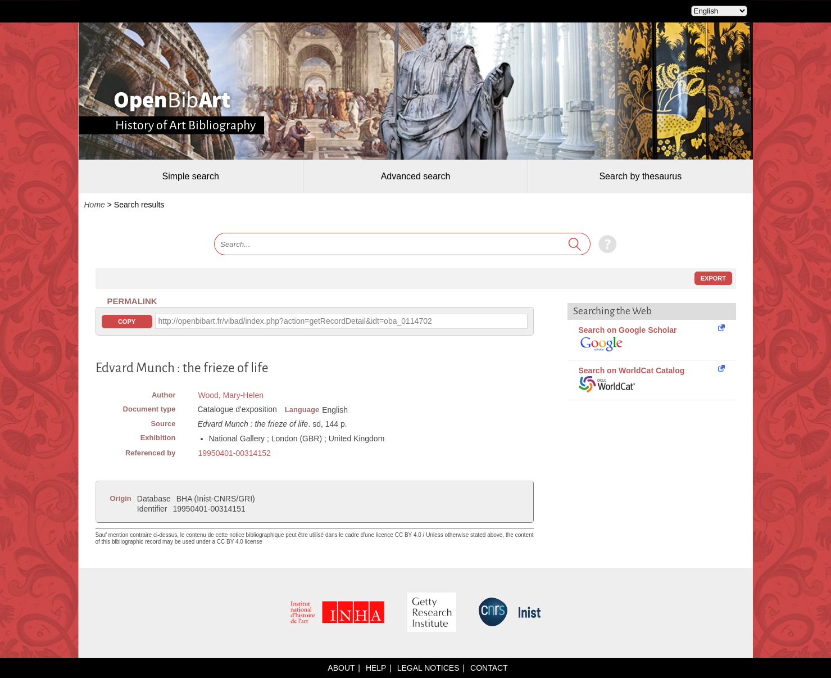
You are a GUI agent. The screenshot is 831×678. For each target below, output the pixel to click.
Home (94, 204)
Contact (489, 667)
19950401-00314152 (234, 453)
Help (376, 667)
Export (713, 278)
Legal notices (428, 667)
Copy (126, 321)
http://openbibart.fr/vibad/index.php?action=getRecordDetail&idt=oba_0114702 (295, 321)
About (341, 667)
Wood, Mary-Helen (231, 395)
